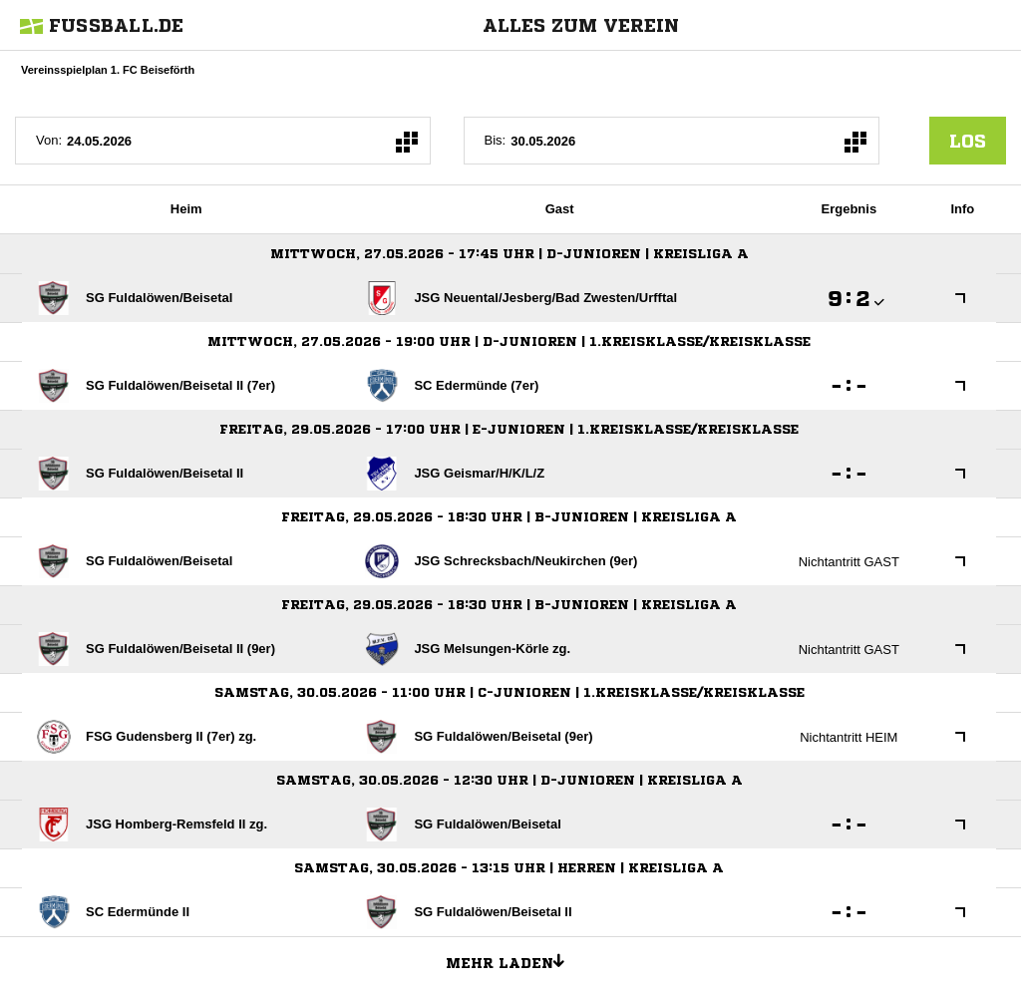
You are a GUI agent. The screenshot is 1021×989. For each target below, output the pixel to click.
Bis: (496, 140)
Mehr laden (512, 960)
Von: (49, 140)
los (967, 141)
